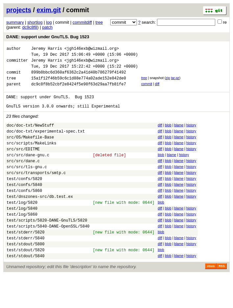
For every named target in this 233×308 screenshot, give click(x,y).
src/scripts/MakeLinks (31, 157)
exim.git (49, 10)
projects (18, 10)
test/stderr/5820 (25, 260)
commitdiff (82, 22)
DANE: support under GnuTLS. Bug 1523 (47, 36)
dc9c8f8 (29, 27)
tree (99, 22)
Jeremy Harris (46, 49)
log (49, 22)
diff (157, 90)
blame (178, 135)
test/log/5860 (22, 240)
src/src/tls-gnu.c (27, 184)
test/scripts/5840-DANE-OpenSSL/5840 (48, 254)
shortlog (34, 22)
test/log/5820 (22, 226)
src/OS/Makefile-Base (30, 150)
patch (47, 27)
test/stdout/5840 (25, 288)
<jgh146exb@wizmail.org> (92, 49)
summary (15, 22)
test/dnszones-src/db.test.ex (40, 219)
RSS (222, 298)
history (191, 135)
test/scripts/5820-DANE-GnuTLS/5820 (47, 247)
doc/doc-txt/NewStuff (30, 136)
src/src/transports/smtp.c (36, 191)
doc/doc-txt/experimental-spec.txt (46, 143)
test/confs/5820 (24, 198)
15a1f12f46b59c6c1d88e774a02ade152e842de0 (78, 84)
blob (168, 135)
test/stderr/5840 (25, 267)
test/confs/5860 (24, 212)
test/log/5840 (22, 233)
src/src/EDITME (23, 164)
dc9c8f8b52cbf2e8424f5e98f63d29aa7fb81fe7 (78, 91)
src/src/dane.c (23, 177)
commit (146, 90)
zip (168, 83)
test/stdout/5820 (25, 281)
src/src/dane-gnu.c (28, 170)
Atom (211, 298)
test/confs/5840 (24, 205)
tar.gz (175, 83)
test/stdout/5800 (25, 274)
